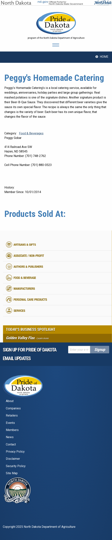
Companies (13, 408)
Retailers (12, 415)
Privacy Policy (15, 451)
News (10, 437)
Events (10, 423)
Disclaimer (13, 458)
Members (12, 430)
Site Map (12, 473)
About (10, 401)
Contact (11, 444)
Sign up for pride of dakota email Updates (29, 354)
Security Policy (16, 466)
